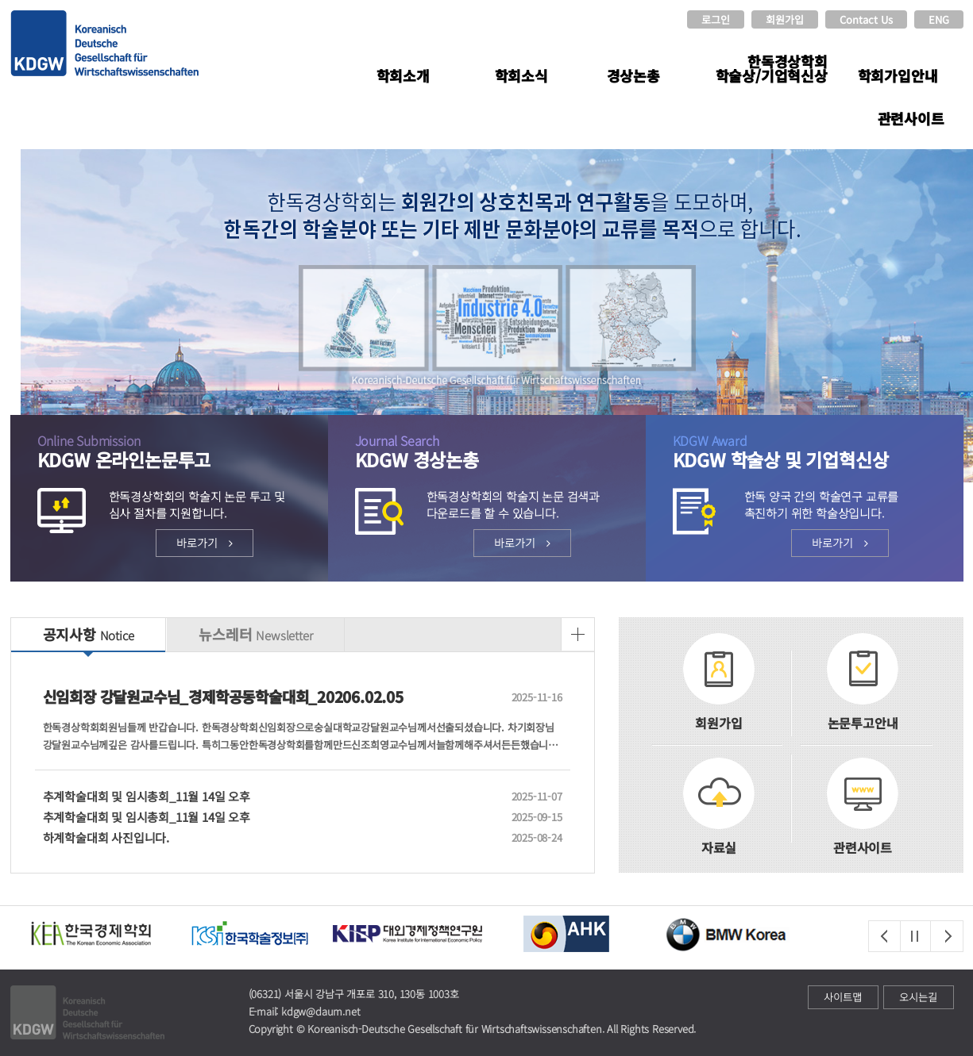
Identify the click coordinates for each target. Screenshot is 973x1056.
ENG (939, 19)
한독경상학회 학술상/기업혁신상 (772, 68)
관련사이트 (911, 118)
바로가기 (204, 543)
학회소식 (521, 75)
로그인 (715, 19)
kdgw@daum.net (320, 1011)
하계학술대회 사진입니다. (271, 838)
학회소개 (403, 75)
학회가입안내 (898, 75)
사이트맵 (843, 996)
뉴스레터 (255, 634)
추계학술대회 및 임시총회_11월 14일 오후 (271, 796)
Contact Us (866, 19)
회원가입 (785, 19)
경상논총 (633, 75)
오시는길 (918, 996)
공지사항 (88, 634)
